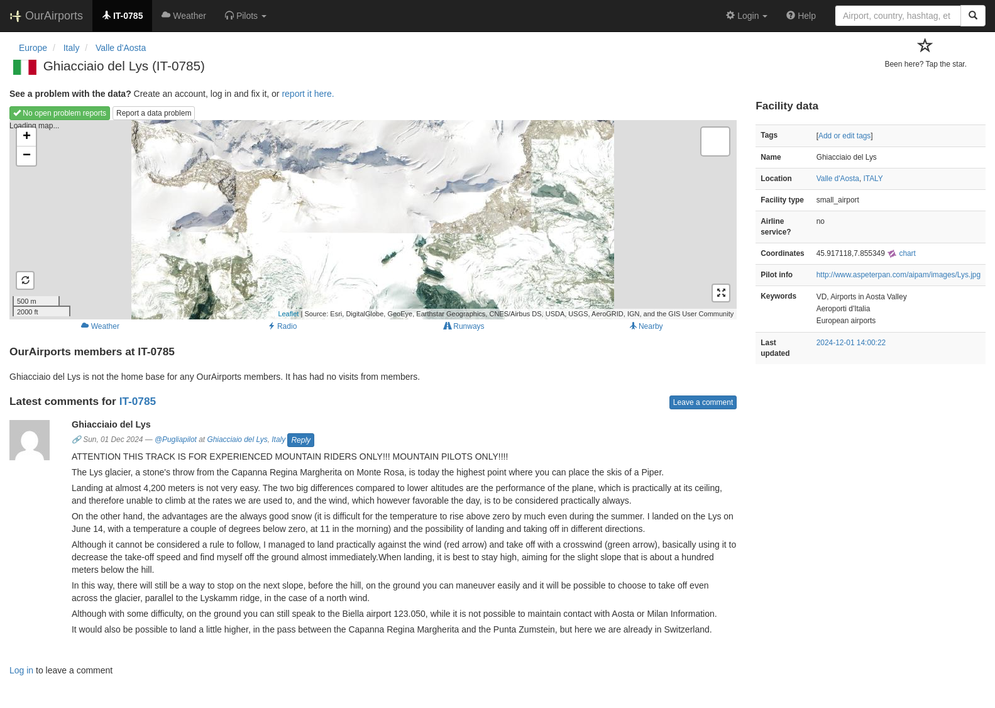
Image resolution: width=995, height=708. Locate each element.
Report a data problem (153, 113)
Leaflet (288, 314)
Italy (278, 439)
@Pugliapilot (176, 439)
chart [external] (901, 253)
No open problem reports (59, 113)
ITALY (872, 178)
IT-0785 (138, 401)
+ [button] (27, 137)
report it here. (308, 94)
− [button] (27, 156)
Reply (301, 440)
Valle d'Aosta (837, 178)
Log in (21, 670)
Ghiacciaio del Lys (237, 439)
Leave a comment (703, 402)
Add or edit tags (844, 135)
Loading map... (371, 219)
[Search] (973, 15)
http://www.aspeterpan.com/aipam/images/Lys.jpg (898, 274)
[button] (246, 15)
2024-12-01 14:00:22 (851, 342)
